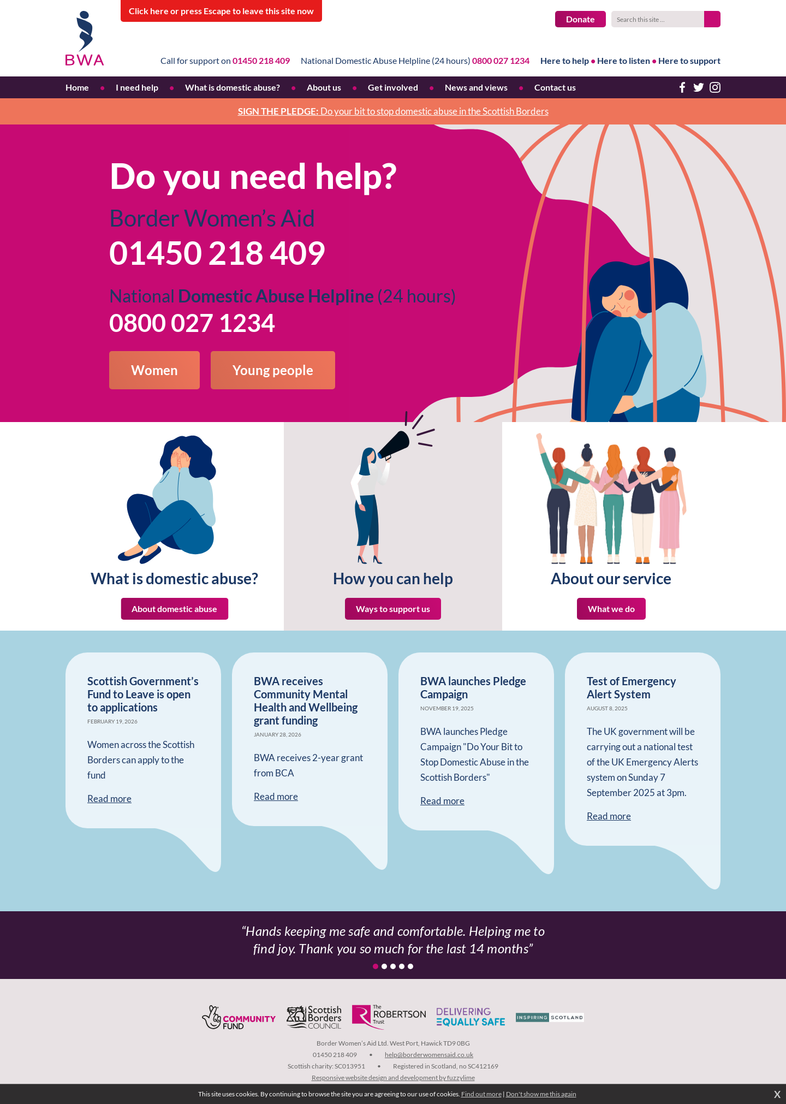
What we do (611, 608)
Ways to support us (393, 608)
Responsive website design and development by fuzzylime (393, 1077)
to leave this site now (221, 10)
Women (154, 370)
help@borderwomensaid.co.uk (429, 1054)
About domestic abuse (174, 608)
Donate (580, 19)
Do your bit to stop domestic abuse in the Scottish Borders (393, 111)
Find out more (481, 1094)
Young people (273, 370)
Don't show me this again (541, 1094)
